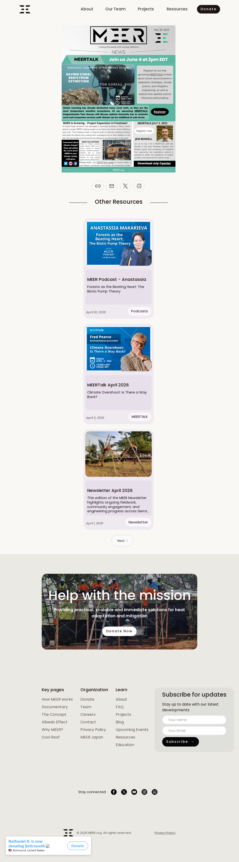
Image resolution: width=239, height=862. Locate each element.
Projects (123, 714)
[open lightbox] (57, 699)
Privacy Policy (93, 729)
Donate (87, 699)
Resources (125, 737)
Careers (88, 714)
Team (85, 707)
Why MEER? (52, 729)
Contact (88, 722)
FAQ (120, 707)
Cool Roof (51, 737)
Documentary (55, 707)
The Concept (54, 714)
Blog (120, 722)
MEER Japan (91, 737)
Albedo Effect (54, 722)
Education (125, 744)
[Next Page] (122, 540)
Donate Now (119, 635)
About (121, 699)
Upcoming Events (132, 729)
